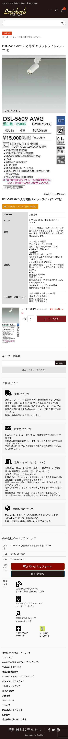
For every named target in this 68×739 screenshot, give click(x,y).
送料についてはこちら (33, 403)
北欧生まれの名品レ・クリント (16, 652)
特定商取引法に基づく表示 (14, 719)
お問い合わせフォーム (37, 566)
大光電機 (6, 695)
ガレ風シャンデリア (11, 686)
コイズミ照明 (8, 691)
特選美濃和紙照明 (10, 672)
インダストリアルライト (13, 681)
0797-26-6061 (18, 554)
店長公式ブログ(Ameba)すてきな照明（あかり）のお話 (30, 588)
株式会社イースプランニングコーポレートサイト (29, 603)
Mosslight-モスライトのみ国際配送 (22, 515)
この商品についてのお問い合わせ (20, 206)
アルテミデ (7, 657)
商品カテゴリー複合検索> (34, 370)
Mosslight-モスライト (12, 710)
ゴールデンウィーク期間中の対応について (21, 37)
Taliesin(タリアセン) (11, 667)
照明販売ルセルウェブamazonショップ (26, 618)
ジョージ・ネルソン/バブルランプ (17, 676)
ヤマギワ (6, 705)
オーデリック (8, 700)
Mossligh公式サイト (45, 633)
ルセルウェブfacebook (22, 633)
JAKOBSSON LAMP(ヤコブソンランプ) (20, 662)
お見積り (37, 573)
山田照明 (6, 715)
